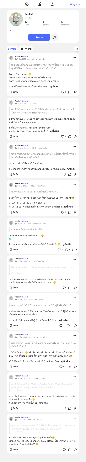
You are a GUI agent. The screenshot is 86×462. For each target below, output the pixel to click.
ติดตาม (39, 37)
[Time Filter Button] (76, 48)
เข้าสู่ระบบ (75, 4)
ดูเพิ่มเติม (54, 86)
